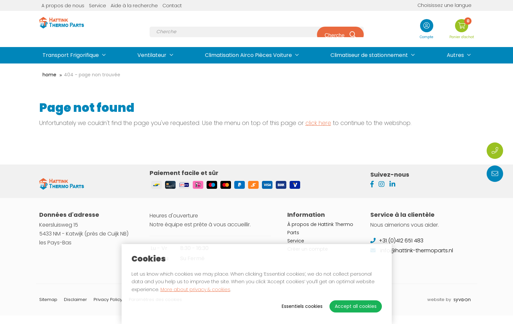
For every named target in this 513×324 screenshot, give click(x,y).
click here (318, 123)
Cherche (334, 29)
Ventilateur (151, 55)
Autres (455, 55)
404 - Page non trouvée (92, 74)
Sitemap (48, 308)
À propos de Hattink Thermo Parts (320, 237)
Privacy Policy (108, 308)
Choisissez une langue (439, 5)
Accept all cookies (356, 306)
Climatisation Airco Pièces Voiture (248, 55)
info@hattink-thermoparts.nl (411, 259)
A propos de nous (63, 5)
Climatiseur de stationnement (369, 55)
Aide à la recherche (134, 5)
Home (49, 74)
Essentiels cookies (302, 306)
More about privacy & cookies (195, 289)
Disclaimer (75, 308)
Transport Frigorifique (71, 55)
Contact (172, 5)
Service (97, 5)
